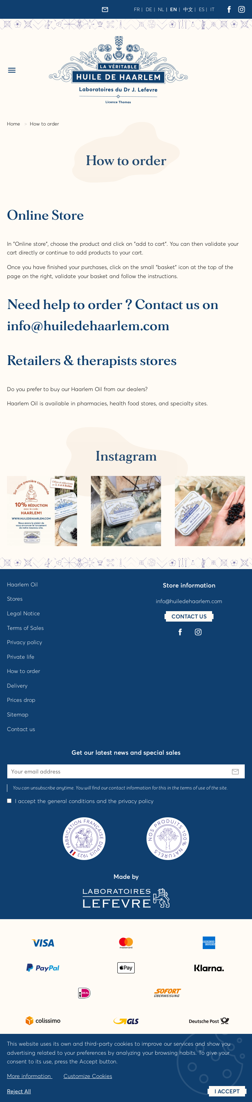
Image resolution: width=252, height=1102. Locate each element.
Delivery (17, 685)
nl (161, 9)
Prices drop (21, 699)
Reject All (19, 1091)
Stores (15, 598)
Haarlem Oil (22, 584)
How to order (23, 670)
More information (29, 1075)
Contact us (21, 729)
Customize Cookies (88, 1075)
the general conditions (66, 800)
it (212, 9)
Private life (20, 656)
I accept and (84, 800)
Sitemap (17, 714)
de (149, 9)
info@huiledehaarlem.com (189, 601)
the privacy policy (130, 800)
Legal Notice (23, 613)
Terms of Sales (25, 627)
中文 (188, 9)
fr (137, 9)
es (201, 9)
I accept (227, 1091)
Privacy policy (24, 642)
